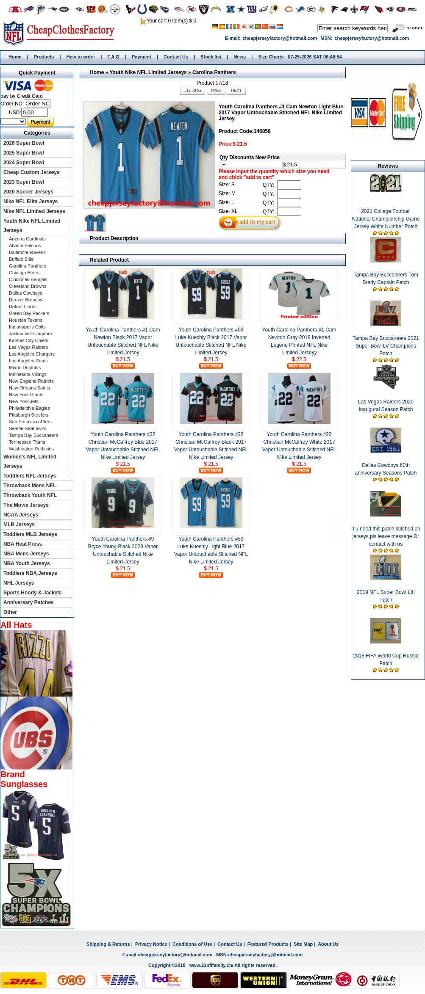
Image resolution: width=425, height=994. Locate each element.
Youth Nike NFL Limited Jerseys (147, 72)
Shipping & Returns (108, 944)
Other (10, 612)
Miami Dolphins (25, 367)
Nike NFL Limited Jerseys (34, 211)
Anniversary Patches (28, 602)
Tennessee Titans (27, 442)
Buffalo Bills (21, 259)
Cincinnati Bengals (28, 279)
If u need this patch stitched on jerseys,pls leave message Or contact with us (385, 536)
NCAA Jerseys (20, 515)
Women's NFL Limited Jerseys (29, 461)
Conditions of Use (192, 944)
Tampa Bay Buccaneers (33, 435)
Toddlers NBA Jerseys (30, 573)
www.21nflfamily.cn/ (211, 965)
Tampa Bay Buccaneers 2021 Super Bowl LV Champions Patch (386, 345)
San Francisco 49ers (30, 421)
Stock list (210, 56)
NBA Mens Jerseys (26, 554)
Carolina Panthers (214, 72)
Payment (141, 56)
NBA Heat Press (22, 544)
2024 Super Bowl (23, 163)
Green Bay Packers (29, 313)
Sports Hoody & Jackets (32, 593)
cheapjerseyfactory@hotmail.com (279, 38)
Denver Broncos (25, 299)
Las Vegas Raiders (28, 347)
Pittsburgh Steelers (28, 414)
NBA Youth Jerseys (26, 563)
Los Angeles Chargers (32, 353)
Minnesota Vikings (28, 374)
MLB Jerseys (19, 524)
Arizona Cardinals (27, 238)
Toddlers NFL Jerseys (29, 476)
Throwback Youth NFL (30, 495)
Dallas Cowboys (25, 292)
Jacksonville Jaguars (30, 333)
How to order (81, 56)
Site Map (303, 944)
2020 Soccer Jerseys (28, 192)
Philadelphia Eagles (29, 408)
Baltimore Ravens (27, 252)
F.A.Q (113, 56)
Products (44, 56)
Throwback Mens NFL (29, 486)
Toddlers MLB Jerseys (30, 534)
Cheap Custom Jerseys (31, 172)
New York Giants (26, 394)
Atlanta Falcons (25, 245)
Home (61, 32)
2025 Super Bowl (23, 153)
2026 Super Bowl (23, 143)
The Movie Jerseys (26, 505)
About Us (328, 944)
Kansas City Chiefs (28, 340)
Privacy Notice (151, 944)
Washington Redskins (31, 448)
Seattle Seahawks (27, 428)
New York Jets (24, 401)
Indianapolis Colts (27, 326)
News (239, 56)
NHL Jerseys (18, 583)
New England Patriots (31, 381)
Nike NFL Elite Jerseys (30, 201)
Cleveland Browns (28, 286)
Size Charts (270, 56)
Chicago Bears (24, 272)
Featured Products (268, 944)
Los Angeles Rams (28, 360)
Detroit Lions (22, 306)
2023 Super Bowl (23, 182)
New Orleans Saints (29, 387)
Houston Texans (25, 320)
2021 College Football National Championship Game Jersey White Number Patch (385, 218)
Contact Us (176, 56)
